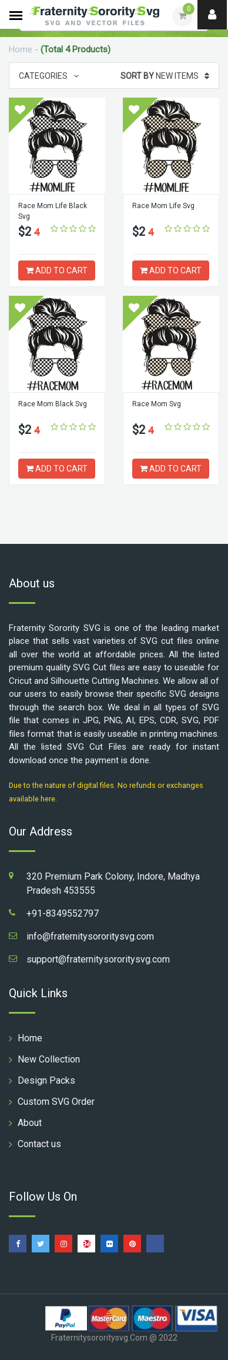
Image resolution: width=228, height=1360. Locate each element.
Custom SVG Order (56, 1101)
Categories (49, 76)
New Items (164, 76)
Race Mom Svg (156, 404)
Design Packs (46, 1080)
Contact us (39, 1144)
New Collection (49, 1059)
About (30, 1122)
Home (20, 49)
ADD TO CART (57, 270)
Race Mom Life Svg (163, 206)
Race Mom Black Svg (52, 404)
